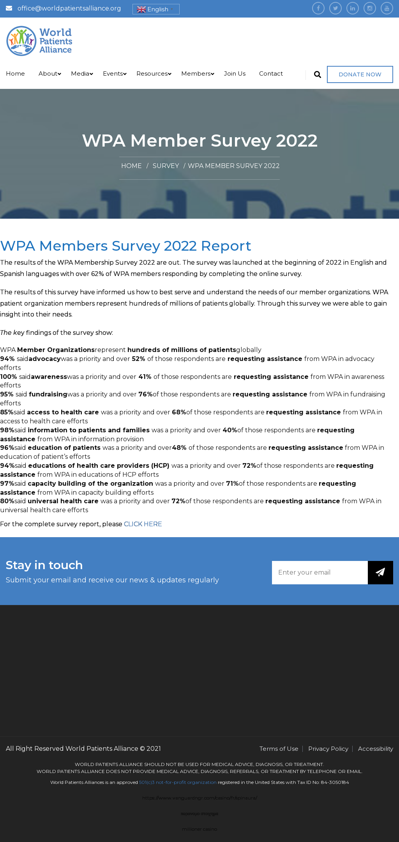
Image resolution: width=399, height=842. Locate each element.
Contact (271, 73)
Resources (152, 73)
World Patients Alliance (101, 748)
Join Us (234, 73)
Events (113, 73)
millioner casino (199, 829)
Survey (166, 166)
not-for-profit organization (186, 782)
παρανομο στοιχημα (199, 813)
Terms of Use (279, 748)
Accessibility (375, 748)
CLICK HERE (143, 524)
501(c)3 (147, 782)
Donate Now (360, 74)
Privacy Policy (328, 748)
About (48, 73)
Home (15, 73)
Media (80, 73)
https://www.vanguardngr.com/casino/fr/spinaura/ (199, 798)
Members (195, 73)
